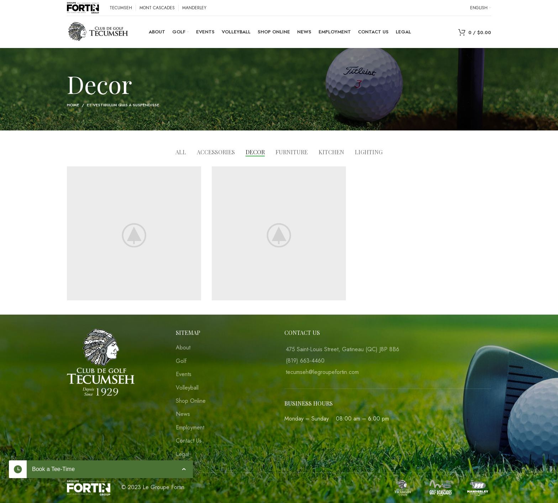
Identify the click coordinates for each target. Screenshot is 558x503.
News (183, 414)
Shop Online (191, 401)
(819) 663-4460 (305, 361)
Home (73, 105)
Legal (182, 454)
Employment (190, 428)
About (183, 348)
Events (183, 374)
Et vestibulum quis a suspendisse (123, 105)
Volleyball (187, 388)
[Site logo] (83, 7)
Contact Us (189, 441)
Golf (181, 361)
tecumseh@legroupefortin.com (322, 372)
